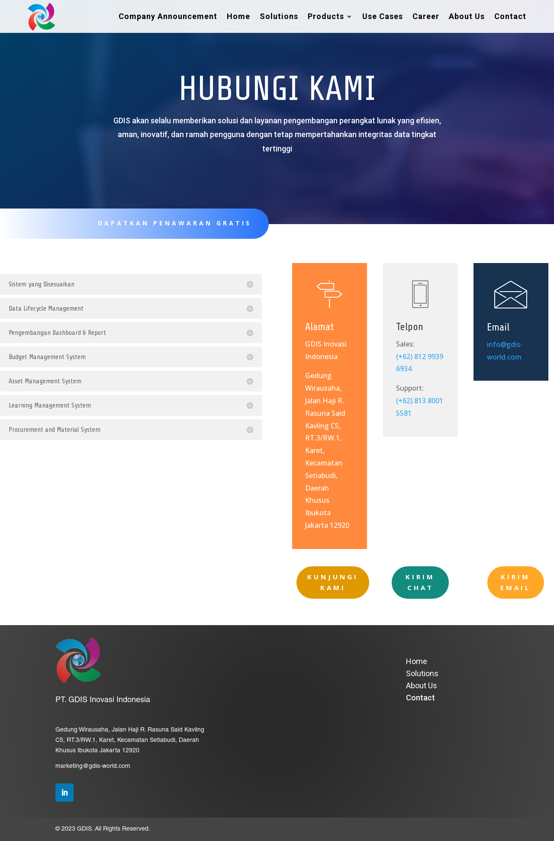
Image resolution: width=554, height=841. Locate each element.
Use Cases (382, 16)
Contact (510, 16)
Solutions (279, 16)
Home (238, 16)
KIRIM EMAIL (515, 582)
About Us (467, 16)
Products (326, 16)
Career (425, 16)
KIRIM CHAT (420, 582)
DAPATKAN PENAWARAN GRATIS (168, 223)
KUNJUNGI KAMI (332, 582)
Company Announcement (168, 16)
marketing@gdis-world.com (92, 766)
